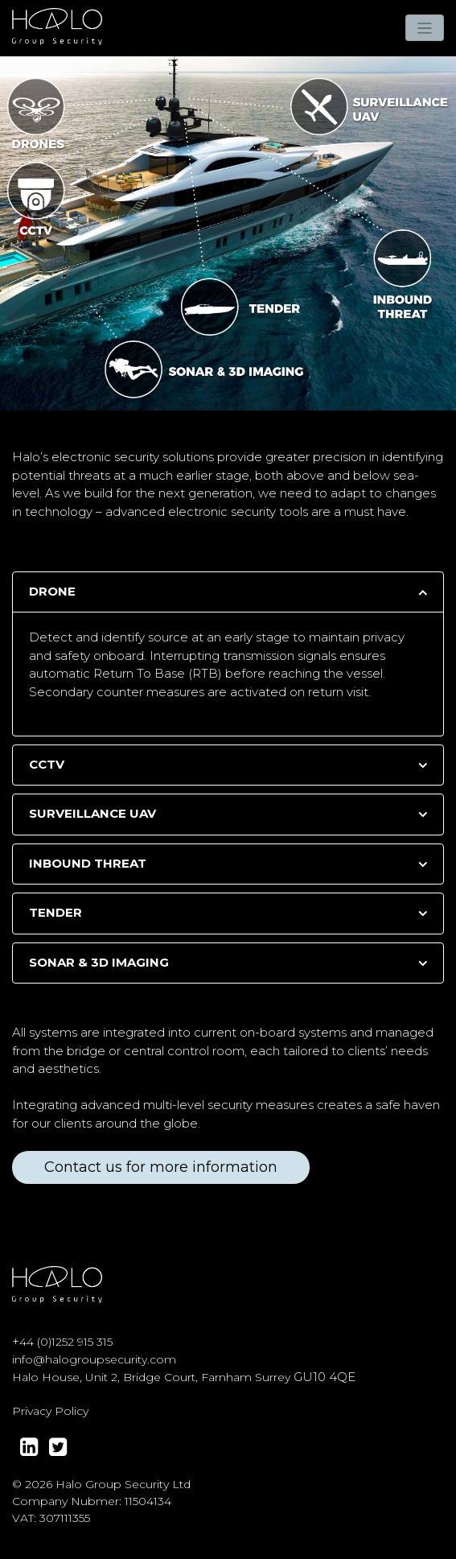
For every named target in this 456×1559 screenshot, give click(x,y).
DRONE (52, 591)
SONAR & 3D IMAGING (99, 962)
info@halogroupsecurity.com (94, 1359)
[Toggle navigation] (425, 27)
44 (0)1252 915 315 (66, 1341)
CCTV (46, 764)
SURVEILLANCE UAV (92, 813)
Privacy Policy (50, 1411)
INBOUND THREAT (87, 863)
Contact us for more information (160, 1167)
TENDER (55, 912)
